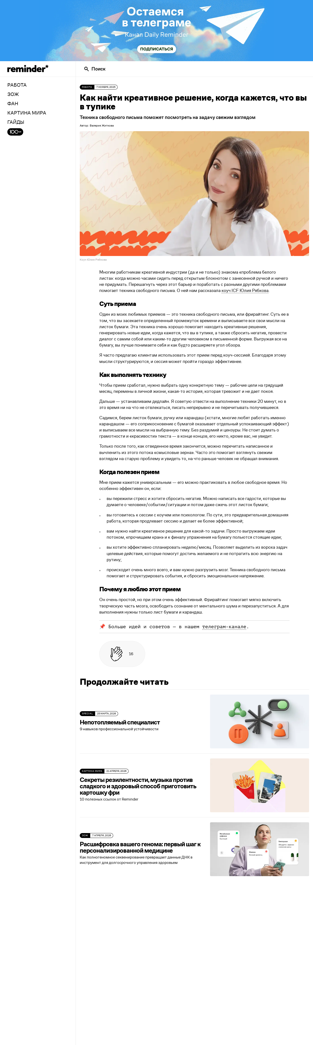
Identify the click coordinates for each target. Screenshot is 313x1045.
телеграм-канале (224, 626)
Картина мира (92, 771)
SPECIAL (87, 713)
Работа (87, 87)
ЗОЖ (85, 835)
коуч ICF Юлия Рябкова (245, 291)
